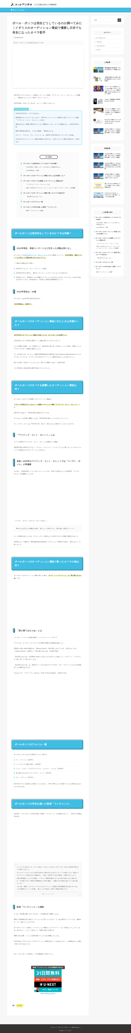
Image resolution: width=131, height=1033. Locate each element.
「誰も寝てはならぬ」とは (34, 196)
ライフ (99, 50)
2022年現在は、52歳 (32, 170)
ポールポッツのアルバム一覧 (33, 202)
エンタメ (19, 1005)
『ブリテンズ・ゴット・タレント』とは (38, 184)
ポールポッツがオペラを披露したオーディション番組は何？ (43, 181)
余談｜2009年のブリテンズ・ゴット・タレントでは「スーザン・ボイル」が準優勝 (50, 188)
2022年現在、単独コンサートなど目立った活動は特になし (43, 167)
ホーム (54, 1027)
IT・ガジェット (101, 38)
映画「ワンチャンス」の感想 (34, 210)
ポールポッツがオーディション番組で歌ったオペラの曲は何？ (44, 193)
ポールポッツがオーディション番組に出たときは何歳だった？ (44, 175)
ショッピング (101, 46)
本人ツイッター (43, 255)
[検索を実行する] (119, 20)
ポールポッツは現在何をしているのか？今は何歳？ (40, 163)
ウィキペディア (49, 894)
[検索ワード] (107, 20)
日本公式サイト (29, 255)
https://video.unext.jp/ (48, 993)
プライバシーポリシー (63, 1027)
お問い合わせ (75, 1027)
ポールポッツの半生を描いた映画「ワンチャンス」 (40, 207)
